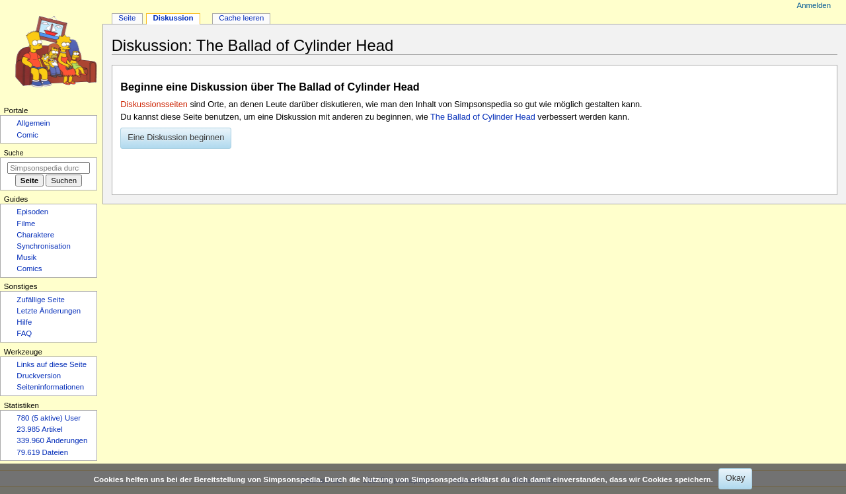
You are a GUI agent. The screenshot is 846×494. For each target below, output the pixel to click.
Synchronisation (44, 246)
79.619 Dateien (42, 452)
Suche (14, 153)
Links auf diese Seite (52, 364)
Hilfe (24, 322)
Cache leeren (241, 18)
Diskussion (173, 18)
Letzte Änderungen (49, 311)
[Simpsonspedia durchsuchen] (48, 168)
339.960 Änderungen (52, 440)
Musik (26, 257)
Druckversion (39, 376)
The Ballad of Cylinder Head (482, 117)
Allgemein (33, 123)
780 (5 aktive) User (49, 418)
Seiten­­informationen (50, 387)
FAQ (24, 333)
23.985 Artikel (39, 429)
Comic (27, 135)
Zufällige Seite (41, 300)
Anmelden (814, 5)
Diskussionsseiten (154, 104)
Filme (26, 223)
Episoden (32, 212)
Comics (29, 268)
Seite (126, 18)
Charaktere (35, 235)
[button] (175, 138)
